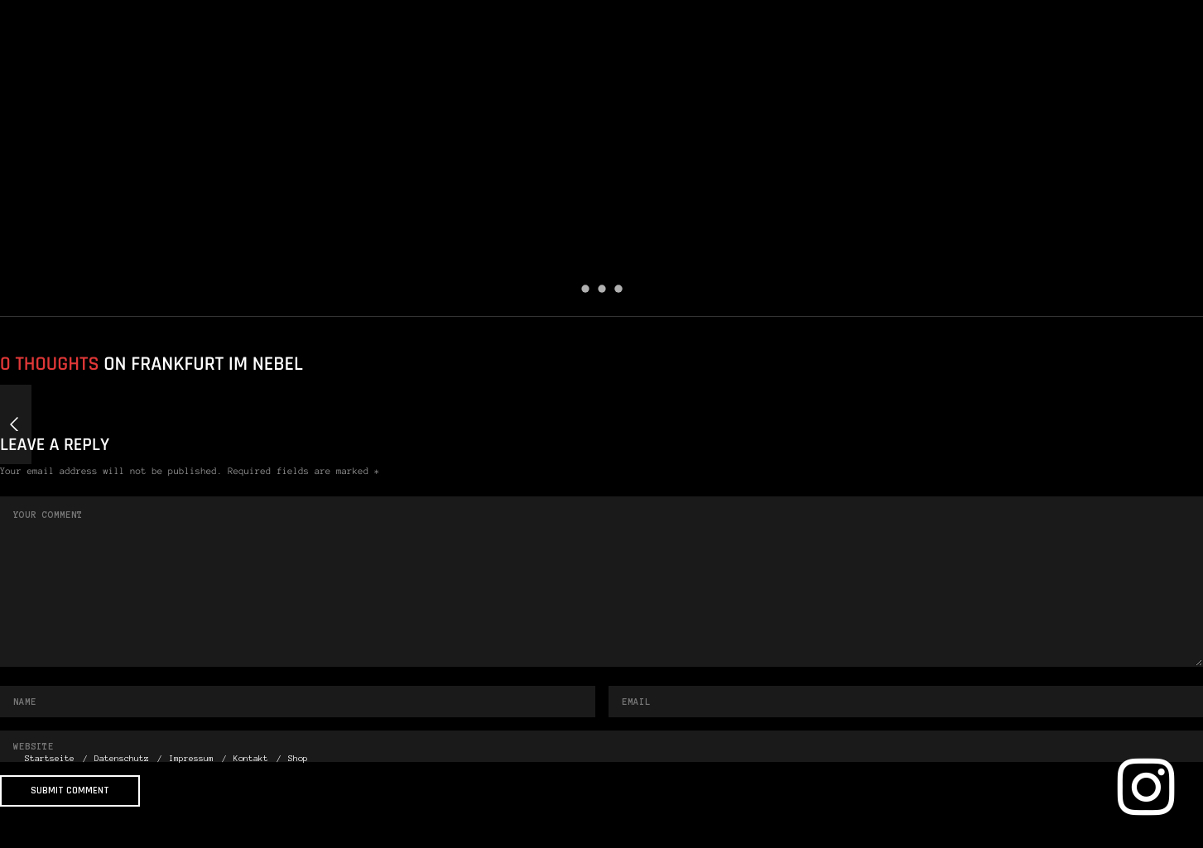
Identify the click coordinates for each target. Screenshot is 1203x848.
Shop (1155, 65)
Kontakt (1071, 65)
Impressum (960, 65)
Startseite (695, 65)
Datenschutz (827, 65)
